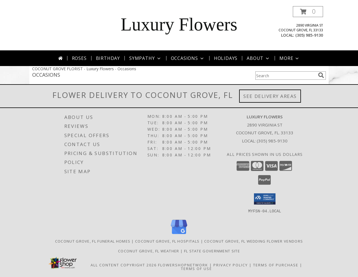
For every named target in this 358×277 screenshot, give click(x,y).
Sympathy (145, 58)
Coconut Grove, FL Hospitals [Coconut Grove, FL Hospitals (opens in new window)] (167, 240)
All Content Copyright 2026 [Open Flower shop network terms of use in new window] (124, 264)
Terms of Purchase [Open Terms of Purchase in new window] (275, 264)
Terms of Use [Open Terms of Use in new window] (196, 268)
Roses (79, 58)
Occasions (188, 58)
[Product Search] (285, 75)
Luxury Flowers (179, 24)
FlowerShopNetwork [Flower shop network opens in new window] (183, 264)
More (289, 58)
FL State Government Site (212, 250)
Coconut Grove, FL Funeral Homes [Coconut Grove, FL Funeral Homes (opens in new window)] (92, 240)
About (258, 58)
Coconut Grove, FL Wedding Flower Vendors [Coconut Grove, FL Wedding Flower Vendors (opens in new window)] (253, 240)
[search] (321, 75)
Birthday (108, 58)
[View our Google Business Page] (179, 234)
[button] (308, 11)
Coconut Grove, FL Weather (148, 250)
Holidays (225, 58)
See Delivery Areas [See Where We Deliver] (270, 96)
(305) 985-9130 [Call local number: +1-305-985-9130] (309, 35)
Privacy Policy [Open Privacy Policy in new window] (230, 264)
